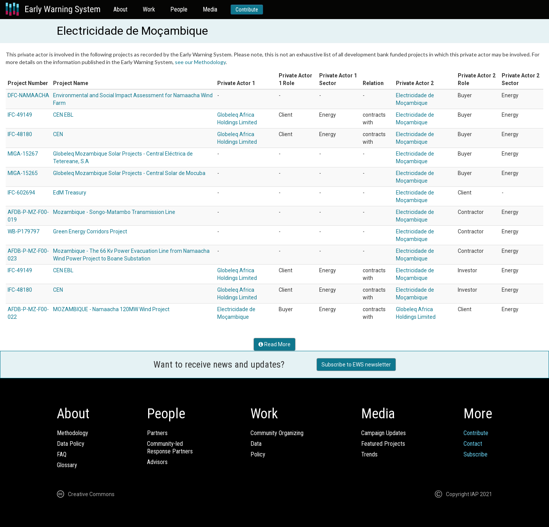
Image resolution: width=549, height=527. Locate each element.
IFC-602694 (21, 193)
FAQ (61, 454)
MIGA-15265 (23, 173)
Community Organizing (277, 433)
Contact (472, 443)
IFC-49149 (20, 115)
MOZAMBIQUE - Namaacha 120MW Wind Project (111, 309)
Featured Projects (383, 443)
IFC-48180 (20, 134)
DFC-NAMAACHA (28, 95)
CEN (58, 134)
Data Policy (70, 443)
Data (256, 443)
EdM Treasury (69, 193)
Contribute (247, 9)
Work (149, 9)
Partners (157, 433)
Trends (369, 454)
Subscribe (475, 454)
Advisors (157, 462)
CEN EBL (63, 115)
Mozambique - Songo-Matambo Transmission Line (114, 212)
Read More (274, 344)
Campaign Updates (383, 433)
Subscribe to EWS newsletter (356, 365)
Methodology (72, 433)
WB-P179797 (23, 231)
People (178, 9)
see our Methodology (200, 62)
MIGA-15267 (23, 154)
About (120, 9)
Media (210, 9)
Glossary (67, 465)
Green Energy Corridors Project (90, 231)
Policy (257, 454)
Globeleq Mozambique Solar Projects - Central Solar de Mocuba (129, 173)
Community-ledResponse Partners (170, 447)
